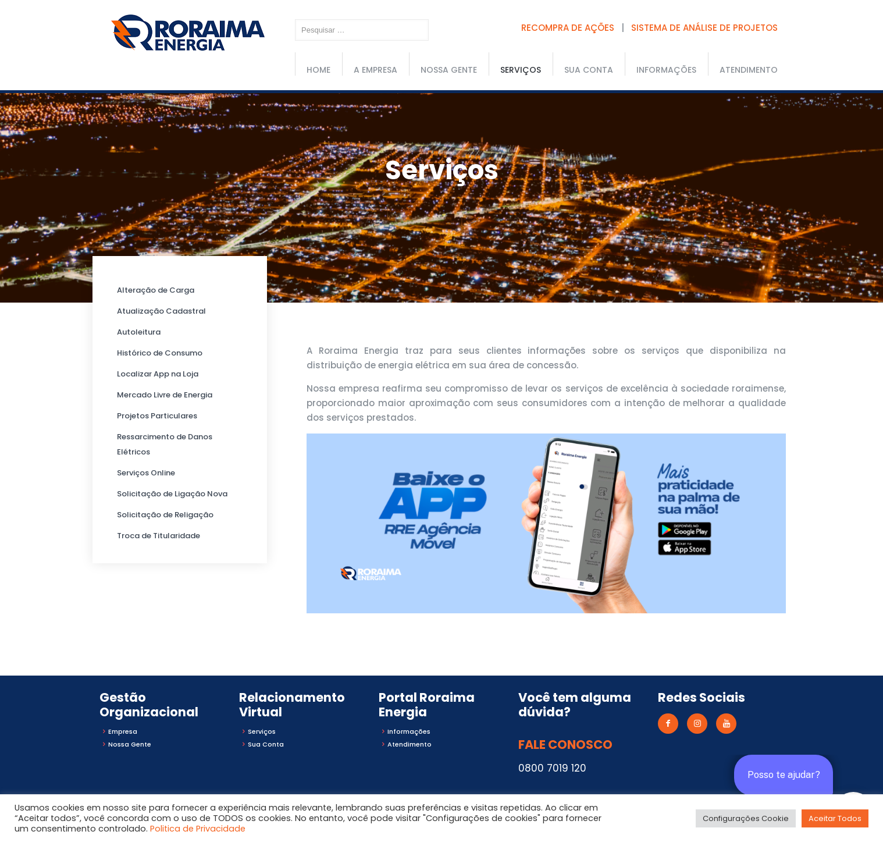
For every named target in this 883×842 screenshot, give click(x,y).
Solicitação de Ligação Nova (172, 493)
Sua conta (588, 70)
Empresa (122, 731)
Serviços (520, 70)
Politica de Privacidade (197, 828)
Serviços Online (146, 472)
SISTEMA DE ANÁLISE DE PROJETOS (704, 28)
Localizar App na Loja (157, 373)
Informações (666, 70)
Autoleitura (139, 331)
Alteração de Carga (155, 290)
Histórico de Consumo (159, 352)
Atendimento (749, 70)
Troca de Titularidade (158, 535)
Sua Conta (266, 744)
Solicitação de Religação (165, 514)
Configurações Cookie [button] (746, 818)
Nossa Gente (449, 70)
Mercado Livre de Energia (164, 394)
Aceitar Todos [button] (835, 818)
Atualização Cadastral (161, 311)
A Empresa (375, 70)
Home (318, 70)
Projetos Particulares (157, 415)
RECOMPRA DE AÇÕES (567, 28)
